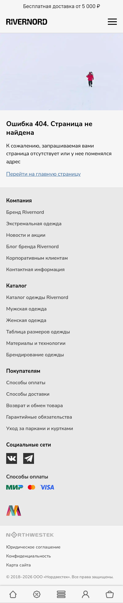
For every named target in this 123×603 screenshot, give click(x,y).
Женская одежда (26, 320)
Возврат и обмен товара (34, 405)
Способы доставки (27, 394)
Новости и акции (25, 235)
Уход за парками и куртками (39, 428)
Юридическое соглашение (33, 547)
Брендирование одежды (35, 354)
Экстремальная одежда (34, 223)
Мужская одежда (26, 309)
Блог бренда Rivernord (32, 246)
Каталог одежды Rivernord (37, 297)
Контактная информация (35, 269)
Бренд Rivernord (25, 212)
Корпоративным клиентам (37, 258)
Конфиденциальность (28, 556)
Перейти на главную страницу (43, 174)
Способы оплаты (25, 382)
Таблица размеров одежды (38, 331)
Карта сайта (18, 565)
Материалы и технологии (36, 343)
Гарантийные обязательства (39, 417)
